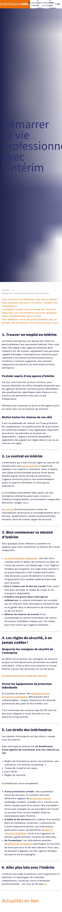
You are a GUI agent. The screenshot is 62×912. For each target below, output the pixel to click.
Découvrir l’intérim (32, 4)
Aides (55, 4)
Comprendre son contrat (44, 4)
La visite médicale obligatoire (21, 558)
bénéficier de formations (19, 843)
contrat (9, 509)
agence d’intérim (31, 465)
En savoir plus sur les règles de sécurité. (24, 675)
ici (46, 884)
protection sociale (40, 798)
